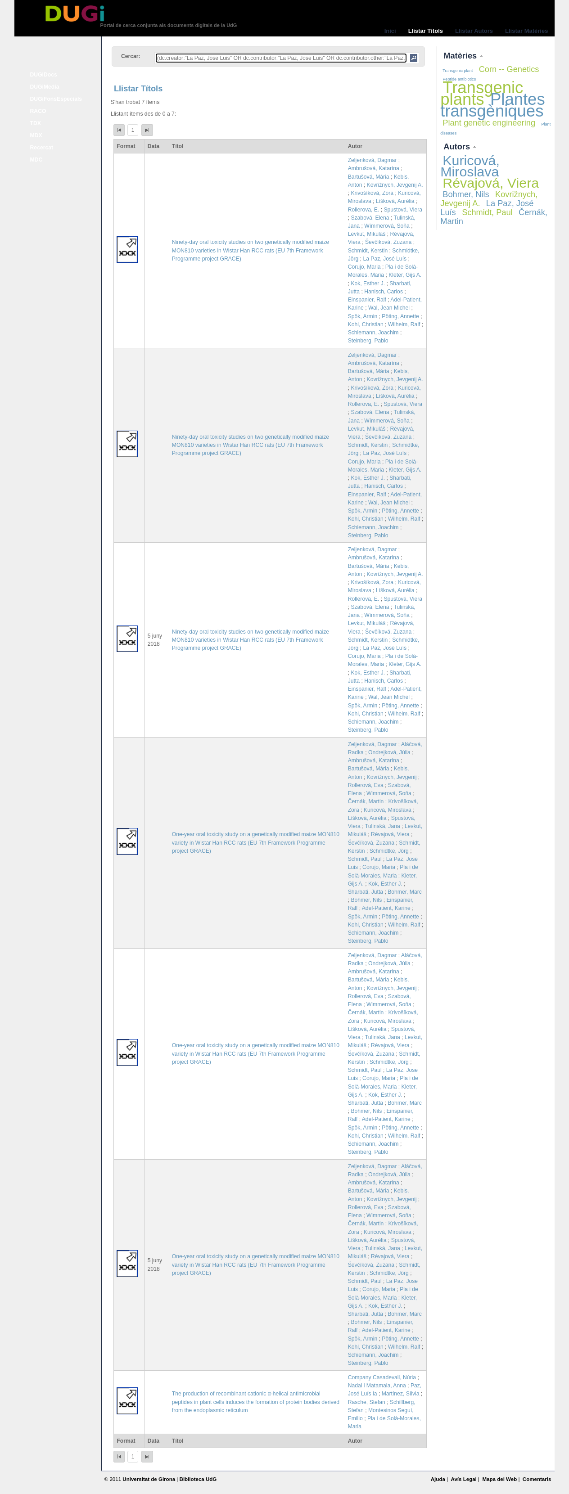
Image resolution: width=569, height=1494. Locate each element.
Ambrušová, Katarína (373, 168)
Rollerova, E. (363, 210)
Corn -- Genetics (509, 69)
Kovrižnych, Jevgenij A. (395, 185)
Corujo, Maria (364, 267)
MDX (36, 135)
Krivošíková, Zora (372, 193)
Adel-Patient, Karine (386, 908)
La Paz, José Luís (384, 259)
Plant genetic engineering (489, 122)
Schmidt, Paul (365, 859)
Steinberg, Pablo (368, 341)
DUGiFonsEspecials (56, 99)
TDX (35, 123)
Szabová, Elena (370, 218)
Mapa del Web (499, 1479)
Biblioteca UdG (198, 1479)
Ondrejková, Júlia (389, 752)
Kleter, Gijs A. (404, 275)
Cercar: (130, 56)
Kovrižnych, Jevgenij (392, 777)
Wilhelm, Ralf (404, 324)
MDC (36, 160)
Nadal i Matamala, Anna (377, 1385)
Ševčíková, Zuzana (388, 242)
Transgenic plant (458, 70)
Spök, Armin (363, 316)
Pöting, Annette (400, 316)
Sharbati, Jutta (365, 892)
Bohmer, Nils (366, 900)
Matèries (461, 55)
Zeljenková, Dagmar (372, 160)
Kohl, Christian (366, 324)
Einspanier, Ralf (367, 300)
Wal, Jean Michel (389, 308)
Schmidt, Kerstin (368, 251)
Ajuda (438, 1479)
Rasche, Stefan (366, 1402)
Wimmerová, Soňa (388, 793)
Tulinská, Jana (382, 826)
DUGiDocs (43, 75)
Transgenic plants (481, 93)
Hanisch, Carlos (383, 291)
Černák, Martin (366, 801)
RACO (38, 111)
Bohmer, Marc (405, 892)
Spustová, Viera (403, 210)
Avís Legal (463, 1479)
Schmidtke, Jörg (389, 851)
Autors (457, 146)
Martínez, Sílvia (401, 1393)
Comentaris (537, 1479)
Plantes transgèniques (492, 105)
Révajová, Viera (390, 834)
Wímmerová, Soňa (387, 226)
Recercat (41, 147)
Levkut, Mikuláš (367, 234)
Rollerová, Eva (366, 785)
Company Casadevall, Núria (382, 1377)
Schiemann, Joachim (373, 332)
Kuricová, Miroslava (387, 810)
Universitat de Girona (148, 1479)
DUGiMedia (44, 87)
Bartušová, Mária (368, 177)
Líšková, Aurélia (395, 201)
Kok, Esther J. (368, 283)
